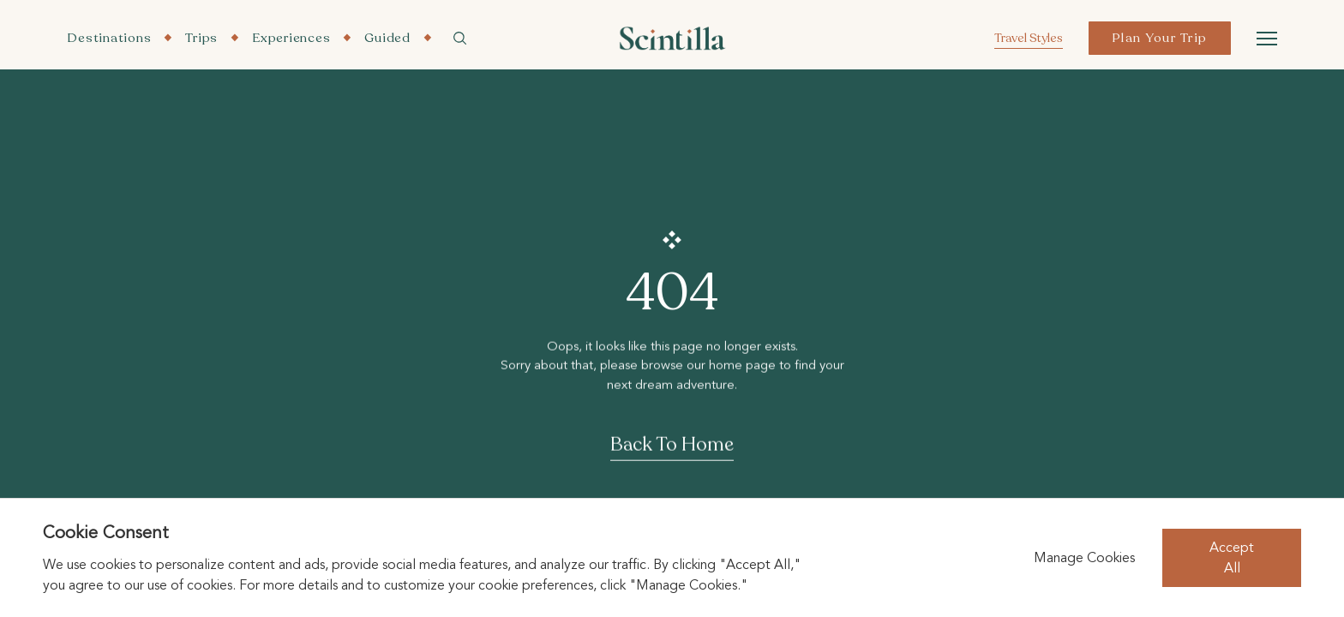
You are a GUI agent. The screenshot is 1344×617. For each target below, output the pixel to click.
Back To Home (672, 446)
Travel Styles (1028, 38)
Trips (201, 38)
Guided (387, 38)
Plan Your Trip (1160, 38)
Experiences (291, 38)
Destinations (109, 38)
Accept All (1231, 558)
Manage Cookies (1084, 557)
